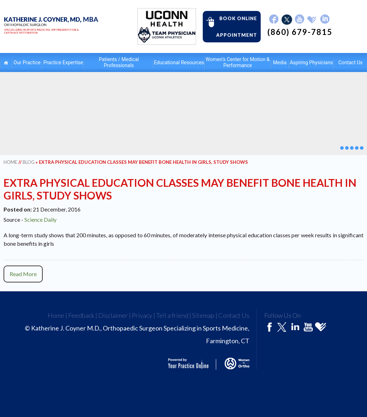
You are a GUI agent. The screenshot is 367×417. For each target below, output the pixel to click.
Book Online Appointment (230, 26)
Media (280, 62)
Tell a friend (172, 315)
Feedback (81, 315)
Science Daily (40, 219)
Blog (29, 162)
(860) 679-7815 (299, 32)
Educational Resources (179, 62)
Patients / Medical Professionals (119, 62)
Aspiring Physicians (311, 62)
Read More (23, 273)
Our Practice (27, 62)
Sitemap (203, 315)
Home (6, 62)
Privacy (142, 315)
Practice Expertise (63, 62)
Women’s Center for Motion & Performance (238, 62)
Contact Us (233, 315)
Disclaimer (113, 315)
